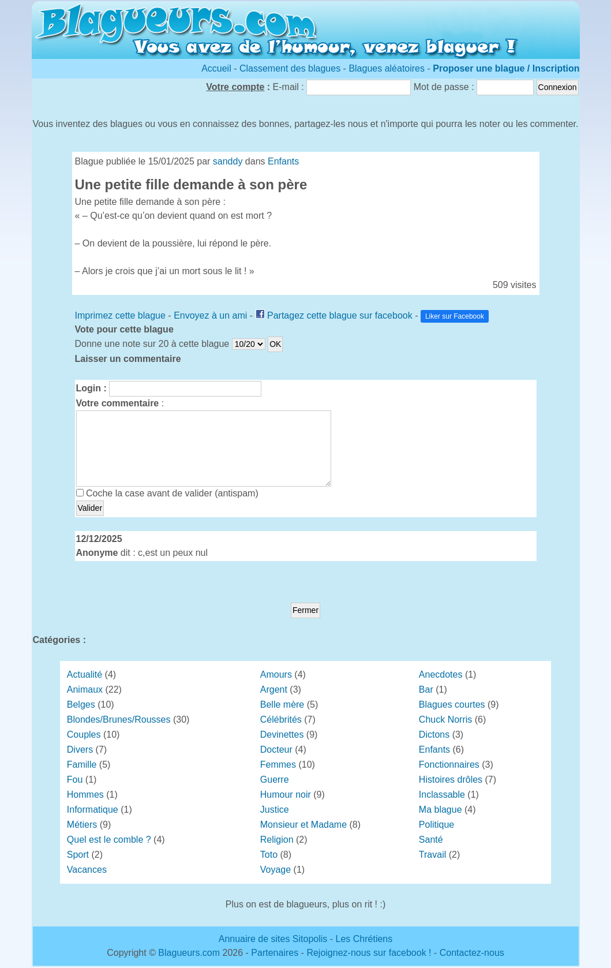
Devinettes (282, 734)
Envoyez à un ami (210, 315)
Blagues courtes (452, 704)
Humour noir (285, 794)
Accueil (216, 68)
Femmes (278, 764)
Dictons (434, 734)
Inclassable (442, 794)
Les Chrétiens (364, 939)
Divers (80, 749)
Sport (78, 854)
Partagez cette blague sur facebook (340, 315)
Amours (276, 674)
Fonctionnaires (449, 764)
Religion (277, 839)
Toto (269, 854)
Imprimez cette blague (120, 315)
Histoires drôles (450, 779)
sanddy (228, 161)
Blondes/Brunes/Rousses (119, 719)
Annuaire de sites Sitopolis (273, 939)
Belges (81, 704)
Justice (274, 809)
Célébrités (281, 719)
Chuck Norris (445, 719)
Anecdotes (441, 674)
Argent (273, 689)
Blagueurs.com (189, 953)
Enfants (283, 161)
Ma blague (440, 809)
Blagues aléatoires (386, 68)
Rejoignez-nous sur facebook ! (368, 953)
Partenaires (274, 953)
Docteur (276, 749)
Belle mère (282, 704)
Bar (426, 689)
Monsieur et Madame (303, 824)
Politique (436, 824)
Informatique (92, 809)
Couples (84, 734)
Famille (82, 764)
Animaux (85, 689)
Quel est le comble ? (109, 839)
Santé (431, 839)
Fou (75, 779)
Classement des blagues (291, 68)
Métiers (82, 824)
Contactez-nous (472, 953)
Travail (432, 854)
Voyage (275, 869)
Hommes (85, 794)
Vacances (87, 869)
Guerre (274, 779)
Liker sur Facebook (454, 316)
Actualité (84, 674)
